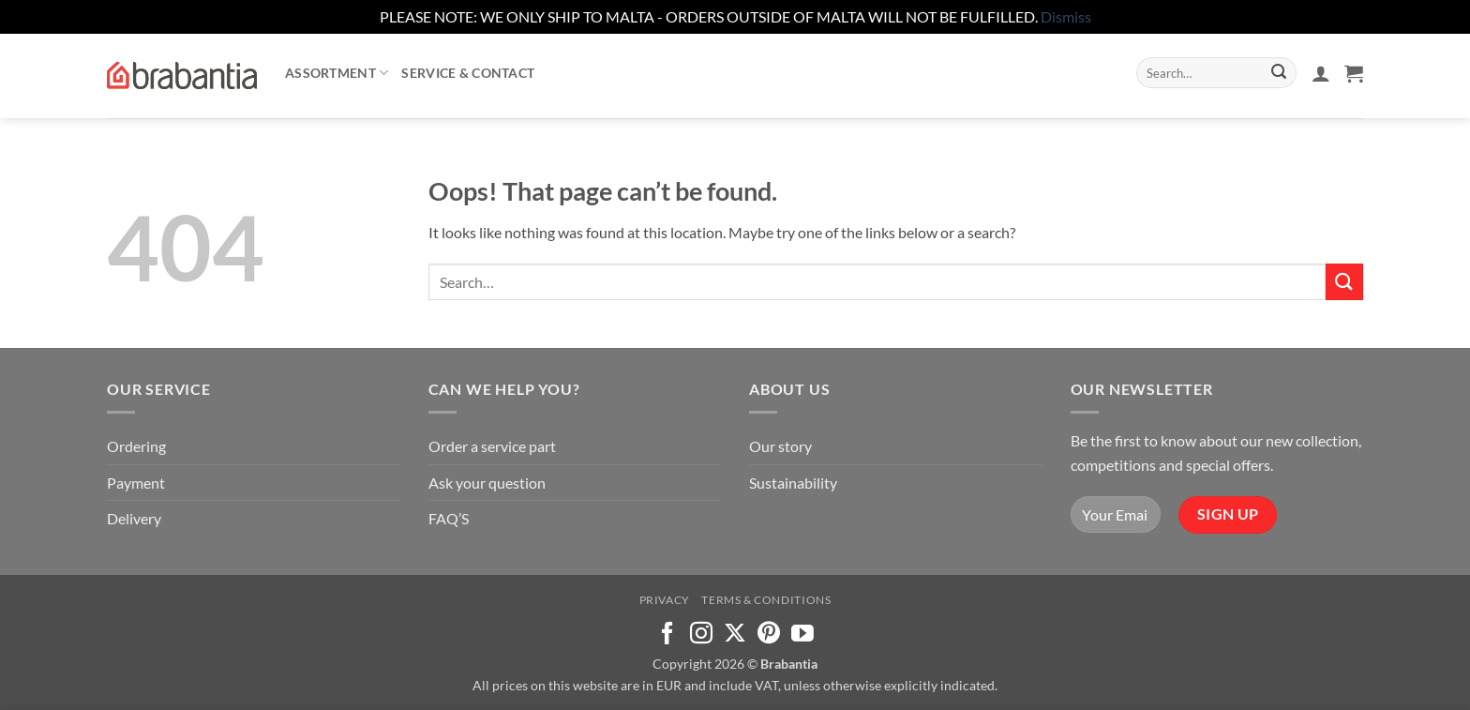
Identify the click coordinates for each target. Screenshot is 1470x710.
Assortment (336, 73)
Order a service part (492, 446)
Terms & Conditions (766, 600)
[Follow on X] (735, 634)
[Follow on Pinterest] (769, 634)
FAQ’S (448, 518)
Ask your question (487, 482)
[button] (1321, 73)
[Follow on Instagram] (701, 634)
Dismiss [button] (1066, 16)
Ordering (136, 446)
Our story (780, 446)
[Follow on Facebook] (667, 634)
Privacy (664, 600)
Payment (136, 482)
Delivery (134, 518)
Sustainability (793, 482)
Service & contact (467, 73)
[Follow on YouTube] (802, 634)
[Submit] (1279, 73)
